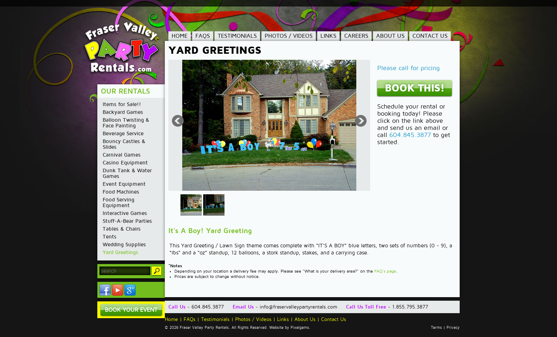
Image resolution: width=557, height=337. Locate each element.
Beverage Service (123, 133)
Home (180, 36)
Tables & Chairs (122, 229)
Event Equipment (124, 184)
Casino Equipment (125, 162)
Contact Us (430, 36)
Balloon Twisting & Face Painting (126, 122)
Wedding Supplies (124, 244)
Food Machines (121, 192)
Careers (356, 36)
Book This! (414, 88)
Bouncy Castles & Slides (124, 144)
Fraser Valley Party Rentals (126, 48)
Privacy (453, 328)
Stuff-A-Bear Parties (127, 221)
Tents (110, 236)
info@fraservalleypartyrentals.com (298, 307)
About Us (390, 36)
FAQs (202, 36)
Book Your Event (131, 309)
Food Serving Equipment (118, 202)
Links (328, 36)
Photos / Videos (289, 36)
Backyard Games (123, 112)
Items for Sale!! (122, 104)
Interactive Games (125, 213)
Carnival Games (122, 155)
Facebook (105, 290)
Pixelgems (300, 328)
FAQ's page (385, 271)
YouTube (117, 290)
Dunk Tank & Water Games (127, 173)
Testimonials (237, 36)
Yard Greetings (120, 252)
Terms (436, 328)
